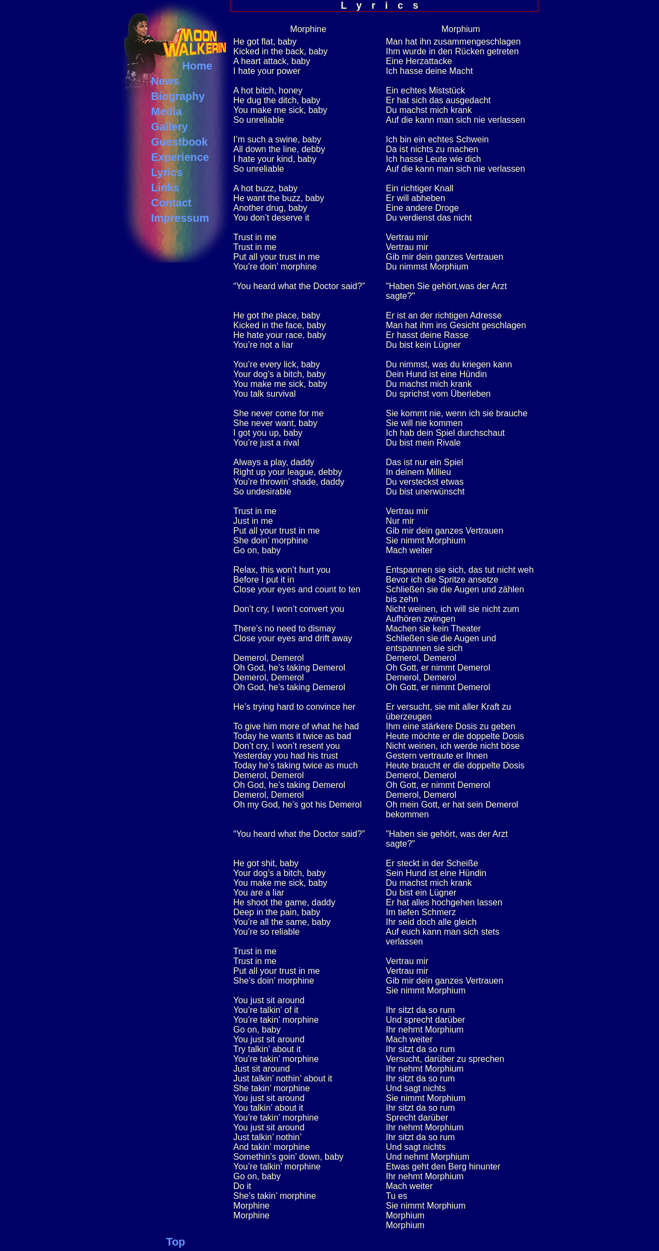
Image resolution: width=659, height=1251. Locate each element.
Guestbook (179, 142)
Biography (178, 96)
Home (197, 66)
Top (175, 1242)
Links (165, 187)
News (165, 81)
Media (166, 111)
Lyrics (167, 172)
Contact (171, 203)
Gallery (169, 127)
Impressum (180, 218)
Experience (180, 157)
